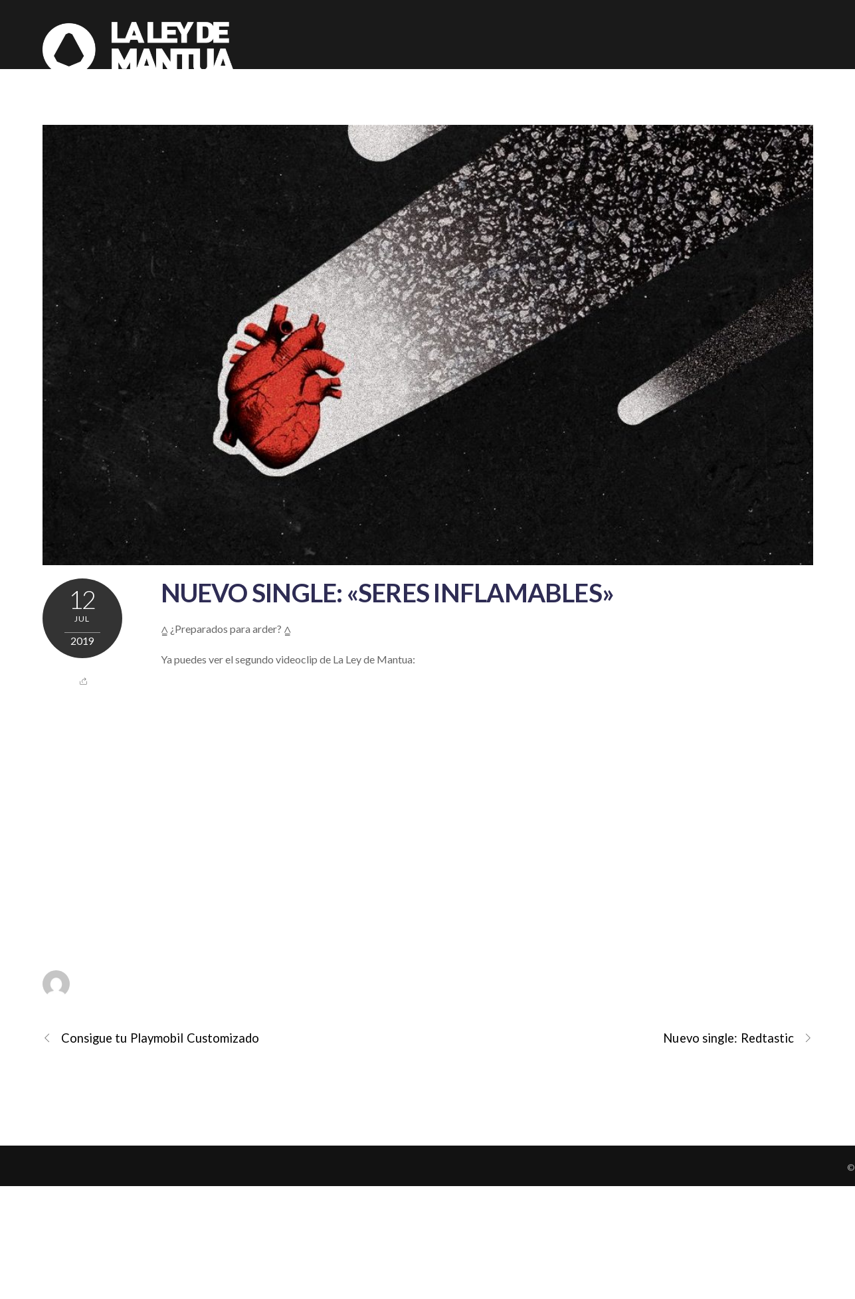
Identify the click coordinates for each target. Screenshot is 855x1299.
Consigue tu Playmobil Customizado (151, 1038)
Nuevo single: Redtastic (737, 1038)
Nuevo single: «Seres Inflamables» (388, 592)
